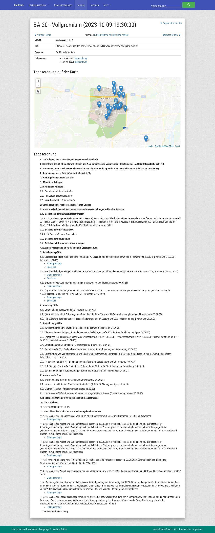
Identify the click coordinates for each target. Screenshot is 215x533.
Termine (81, 5)
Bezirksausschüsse (39, 5)
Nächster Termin (172, 35)
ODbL (171, 146)
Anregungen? (45, 529)
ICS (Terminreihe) (120, 35)
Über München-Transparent (24, 529)
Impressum (198, 529)
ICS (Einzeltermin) (102, 35)
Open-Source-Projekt (162, 529)
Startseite (19, 5)
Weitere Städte (60, 529)
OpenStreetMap (161, 146)
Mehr (107, 5)
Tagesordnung (81, 58)
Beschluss (51, 267)
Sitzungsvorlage (54, 263)
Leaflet (150, 146)
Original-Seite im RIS (171, 23)
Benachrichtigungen (63, 5)
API (175, 529)
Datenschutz (185, 529)
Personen (94, 5)
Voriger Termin (42, 35)
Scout (177, 146)
